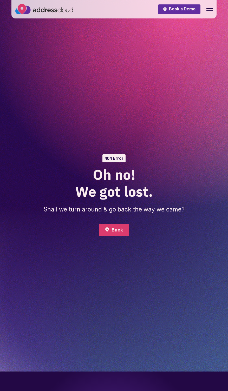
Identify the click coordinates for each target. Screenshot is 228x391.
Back (117, 230)
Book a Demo (182, 8)
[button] (209, 9)
